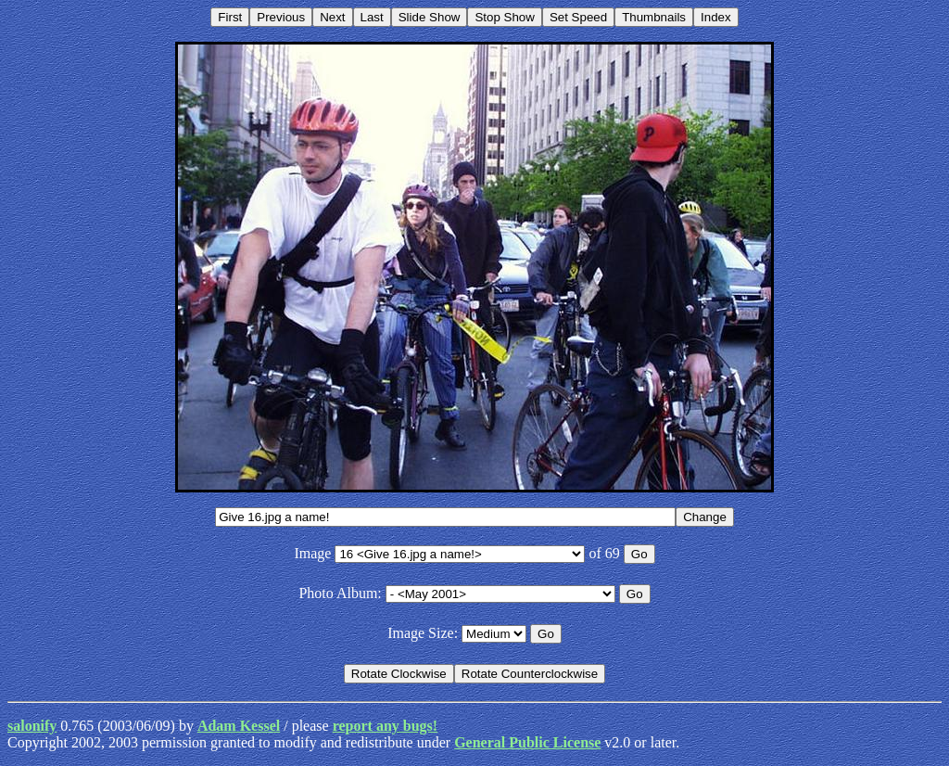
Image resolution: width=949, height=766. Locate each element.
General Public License (527, 742)
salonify (32, 726)
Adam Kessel (238, 726)
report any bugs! (385, 726)
